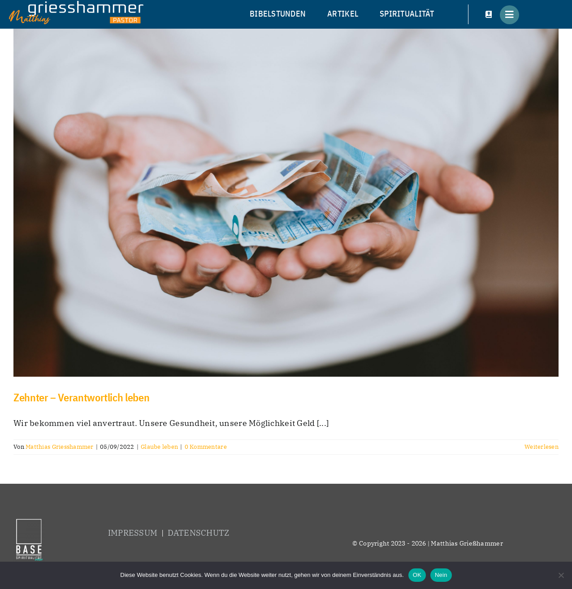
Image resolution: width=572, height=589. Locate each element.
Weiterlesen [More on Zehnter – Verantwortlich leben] (541, 447)
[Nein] (560, 575)
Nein (441, 575)
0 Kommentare (206, 447)
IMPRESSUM (132, 533)
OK (417, 575)
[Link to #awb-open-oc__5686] (509, 14)
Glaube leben (159, 447)
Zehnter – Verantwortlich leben (81, 397)
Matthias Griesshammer (60, 447)
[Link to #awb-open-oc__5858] (489, 15)
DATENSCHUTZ (199, 533)
